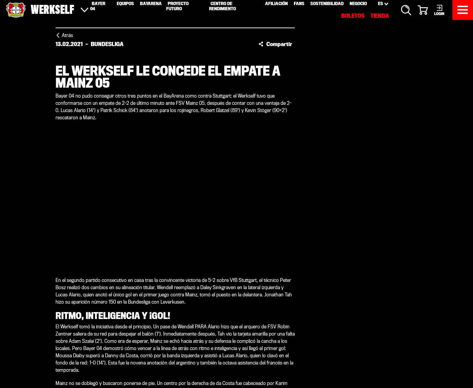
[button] (275, 44)
